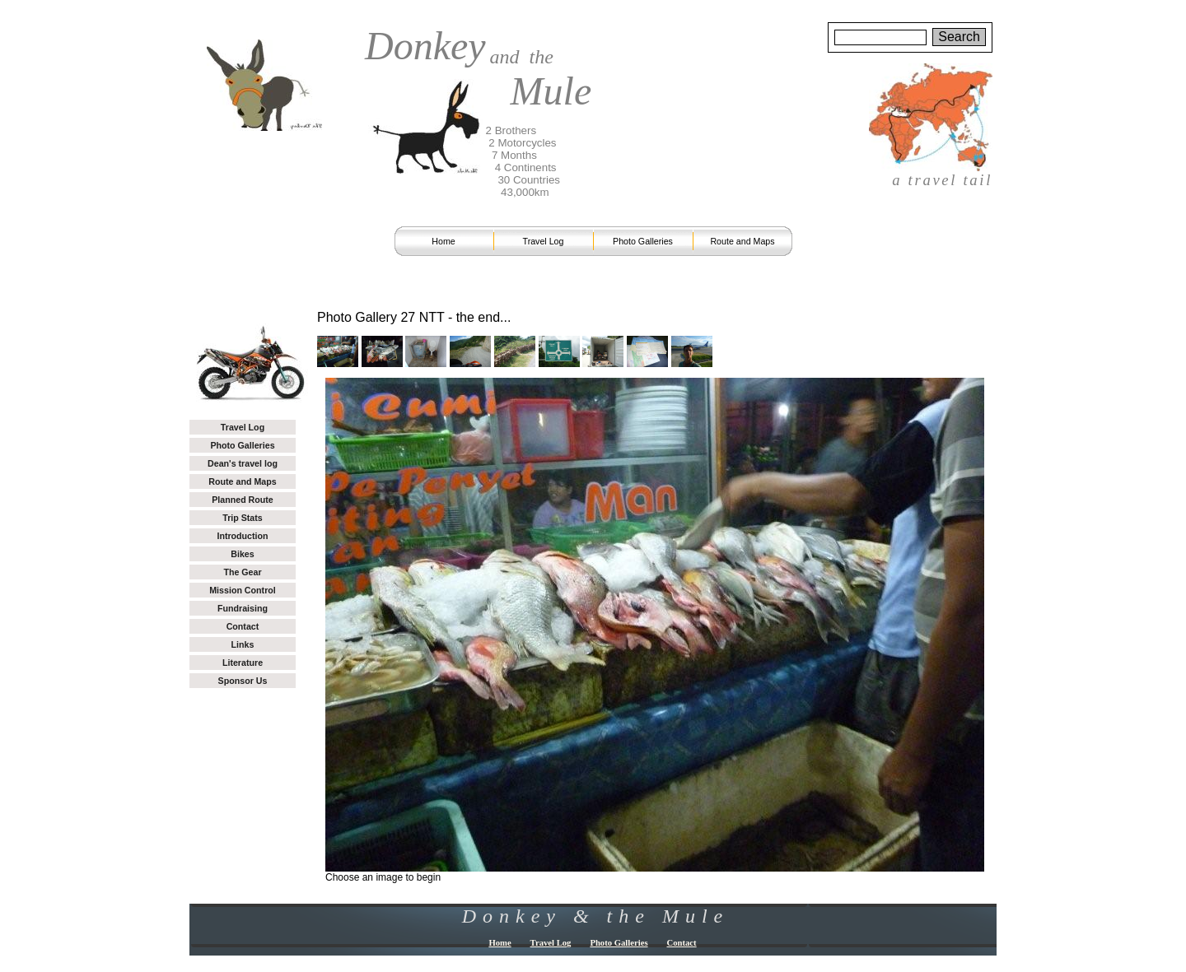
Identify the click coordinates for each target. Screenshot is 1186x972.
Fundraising (242, 608)
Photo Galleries (643, 241)
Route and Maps (742, 241)
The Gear (242, 572)
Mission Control (242, 590)
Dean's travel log (243, 463)
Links (242, 644)
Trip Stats (242, 518)
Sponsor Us (243, 681)
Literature (242, 662)
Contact (242, 626)
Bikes (242, 554)
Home (443, 241)
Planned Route (242, 500)
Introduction (242, 536)
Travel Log (543, 241)
